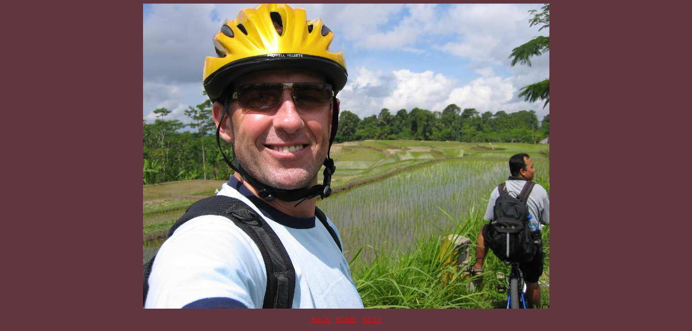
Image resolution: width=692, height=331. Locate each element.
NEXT (371, 319)
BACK (320, 319)
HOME (346, 319)
